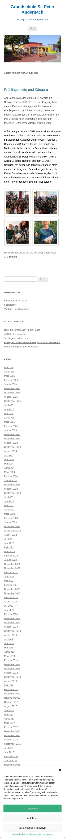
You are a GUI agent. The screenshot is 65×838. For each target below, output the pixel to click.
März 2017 (9, 722)
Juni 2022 (9, 543)
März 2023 (9, 513)
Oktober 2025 (11, 396)
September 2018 (12, 676)
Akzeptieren (32, 808)
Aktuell (52, 252)
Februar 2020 (11, 614)
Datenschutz (35, 834)
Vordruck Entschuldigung (16, 308)
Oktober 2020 (11, 597)
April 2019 (9, 651)
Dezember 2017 (12, 693)
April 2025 (9, 417)
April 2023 (9, 509)
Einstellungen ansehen (32, 827)
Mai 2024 (8, 463)
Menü (32, 28)
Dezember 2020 (12, 589)
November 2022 (12, 526)
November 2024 (12, 438)
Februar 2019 (11, 660)
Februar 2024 (11, 476)
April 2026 (9, 371)
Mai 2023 (8, 505)
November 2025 (12, 392)
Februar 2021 (11, 584)
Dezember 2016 (12, 731)
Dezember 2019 (12, 618)
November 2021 (12, 568)
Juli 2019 (8, 639)
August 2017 (10, 706)
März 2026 (9, 375)
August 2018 (10, 681)
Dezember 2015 (12, 764)
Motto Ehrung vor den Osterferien (21, 346)
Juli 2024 (8, 455)
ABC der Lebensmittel (15, 334)
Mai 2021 (8, 580)
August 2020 (10, 601)
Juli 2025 (8, 405)
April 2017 (9, 718)
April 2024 (9, 467)
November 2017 (12, 697)
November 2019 (12, 622)
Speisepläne (10, 304)
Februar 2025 (11, 426)
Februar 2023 (11, 518)
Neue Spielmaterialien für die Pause (22, 329)
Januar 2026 (10, 384)
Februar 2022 (11, 555)
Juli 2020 (8, 605)
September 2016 (12, 743)
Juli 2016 (8, 748)
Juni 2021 (9, 576)
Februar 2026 (11, 380)
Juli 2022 (8, 538)
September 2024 (12, 446)
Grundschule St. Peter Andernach (32, 9)
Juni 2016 (9, 752)
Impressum (48, 834)
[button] (60, 770)
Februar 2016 (11, 756)
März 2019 (9, 656)
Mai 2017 (8, 714)
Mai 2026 (8, 367)
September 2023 (12, 492)
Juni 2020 (9, 610)
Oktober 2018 (11, 672)
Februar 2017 (11, 727)
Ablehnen (32, 818)
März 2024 (9, 472)
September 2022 (12, 530)
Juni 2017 (9, 710)
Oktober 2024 (11, 442)
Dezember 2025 (12, 388)
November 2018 (12, 668)
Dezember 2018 (12, 664)
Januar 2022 (10, 559)
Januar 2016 (10, 760)
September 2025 (12, 400)
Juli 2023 (8, 497)
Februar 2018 (11, 689)
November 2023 (12, 484)
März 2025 (9, 421)
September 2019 (12, 630)
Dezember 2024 (12, 434)
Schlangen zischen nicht (16, 338)
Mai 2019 (8, 647)
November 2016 (12, 735)
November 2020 (12, 593)
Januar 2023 (10, 522)
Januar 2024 (10, 480)
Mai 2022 (8, 547)
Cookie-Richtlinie (20, 834)
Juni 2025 (9, 409)
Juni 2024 (9, 459)
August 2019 (10, 635)
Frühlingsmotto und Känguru (26, 89)
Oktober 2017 (11, 702)
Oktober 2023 (11, 488)
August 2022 (10, 534)
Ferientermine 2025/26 (15, 300)
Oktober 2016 (11, 739)
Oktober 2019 (11, 626)
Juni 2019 (9, 643)
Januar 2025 (10, 430)
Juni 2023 (9, 501)
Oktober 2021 (11, 572)
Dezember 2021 (12, 564)
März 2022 (9, 551)
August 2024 (10, 451)
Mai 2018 (8, 685)
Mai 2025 (8, 413)
